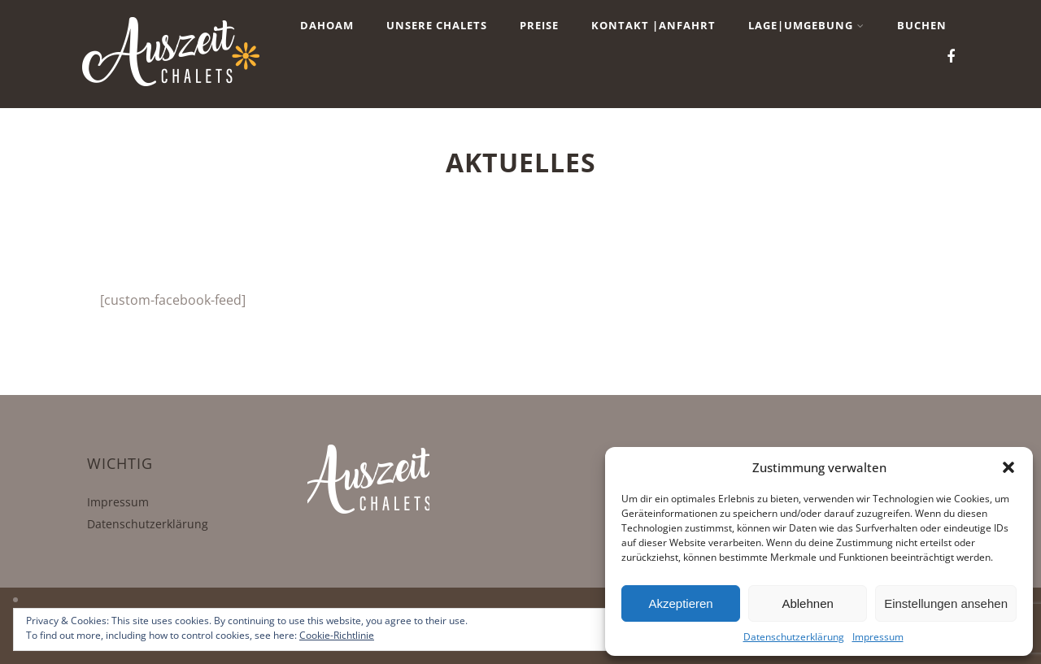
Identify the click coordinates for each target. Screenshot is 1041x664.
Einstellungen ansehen (946, 603)
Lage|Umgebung (806, 25)
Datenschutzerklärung (793, 637)
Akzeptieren (680, 603)
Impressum (878, 637)
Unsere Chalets (436, 25)
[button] (1008, 467)
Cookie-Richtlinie (336, 635)
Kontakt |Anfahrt (653, 25)
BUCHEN (922, 25)
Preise (539, 25)
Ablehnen (807, 603)
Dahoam (327, 25)
